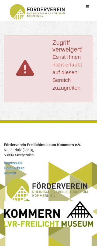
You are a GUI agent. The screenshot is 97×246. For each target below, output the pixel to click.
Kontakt (10, 173)
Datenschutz (14, 168)
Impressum (13, 163)
